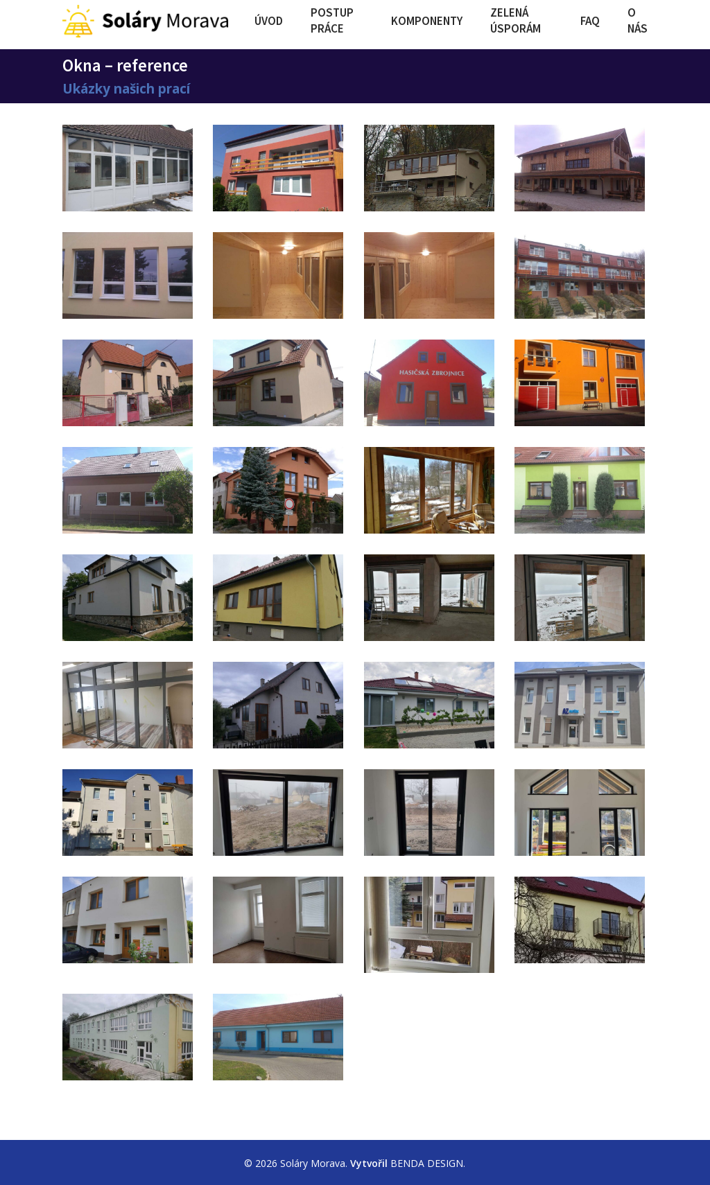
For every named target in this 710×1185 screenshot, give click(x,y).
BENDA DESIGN (426, 1163)
